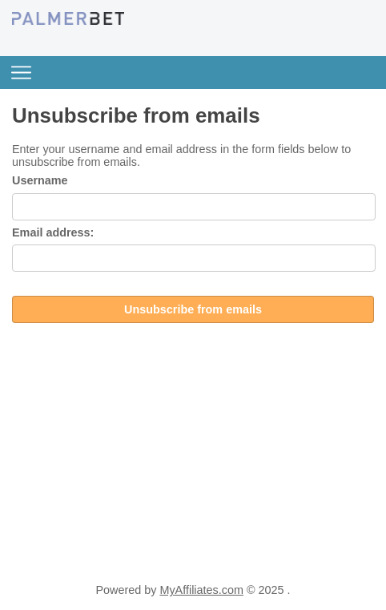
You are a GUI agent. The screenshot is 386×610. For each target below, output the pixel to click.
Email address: (53, 232)
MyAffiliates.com (201, 590)
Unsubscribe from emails (193, 309)
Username (40, 180)
